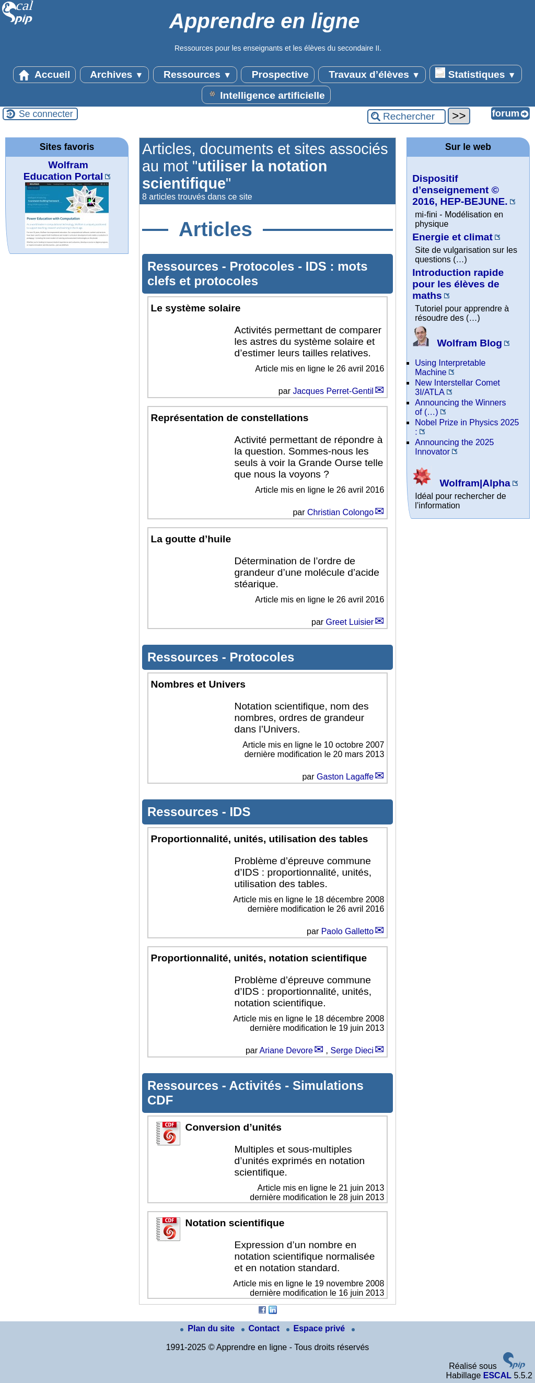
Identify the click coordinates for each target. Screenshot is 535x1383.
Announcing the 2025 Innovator (454, 447)
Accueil (44, 74)
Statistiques (475, 73)
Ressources (195, 74)
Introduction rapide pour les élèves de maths (458, 284)
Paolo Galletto (347, 931)
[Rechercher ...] (406, 116)
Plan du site (208, 1328)
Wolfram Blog (457, 343)
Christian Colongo (340, 512)
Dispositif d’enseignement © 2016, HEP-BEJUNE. (459, 190)
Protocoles (263, 266)
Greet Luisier (350, 622)
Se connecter (46, 114)
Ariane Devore (286, 1050)
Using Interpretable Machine (450, 367)
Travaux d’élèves (372, 74)
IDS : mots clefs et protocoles (257, 273)
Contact (261, 1328)
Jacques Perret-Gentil (333, 391)
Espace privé (316, 1328)
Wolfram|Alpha (461, 483)
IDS (239, 812)
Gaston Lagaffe (345, 776)
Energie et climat (452, 236)
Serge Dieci (352, 1050)
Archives (115, 74)
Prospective (277, 74)
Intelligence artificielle (266, 94)
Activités (257, 1085)
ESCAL (497, 1375)
